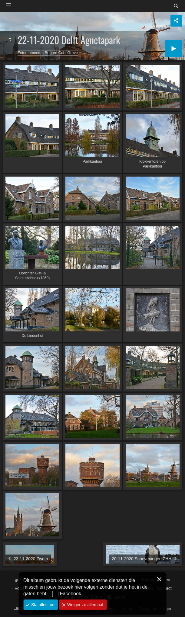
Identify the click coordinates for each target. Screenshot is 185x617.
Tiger (166, 608)
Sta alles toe (42, 604)
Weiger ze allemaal (84, 604)
